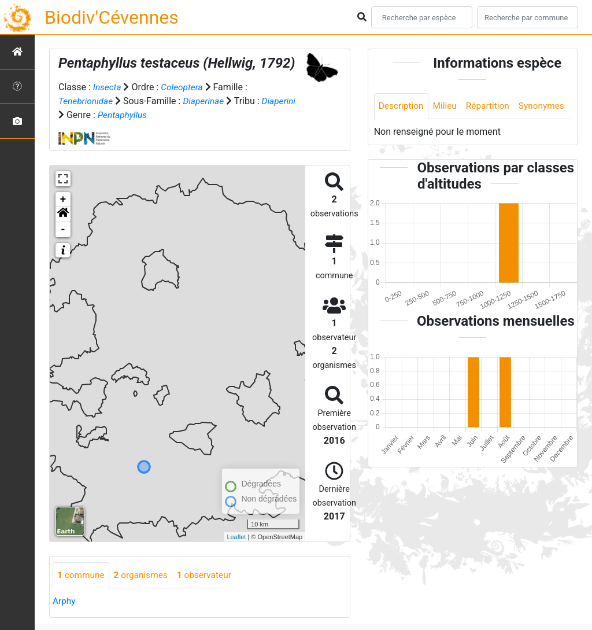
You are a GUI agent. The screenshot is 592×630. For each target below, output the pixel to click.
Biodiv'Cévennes (112, 17)
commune (81, 575)
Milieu (447, 106)
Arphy (64, 601)
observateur (209, 575)
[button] (63, 214)
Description (402, 106)
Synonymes (402, 132)
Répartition (491, 106)
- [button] (63, 230)
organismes (144, 575)
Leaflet (236, 536)
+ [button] (63, 200)
